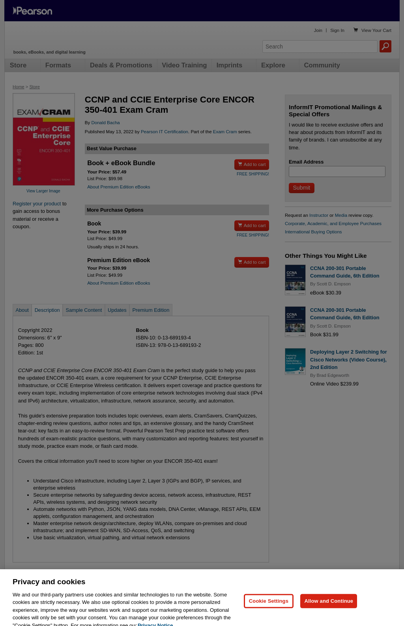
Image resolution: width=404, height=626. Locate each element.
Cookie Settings (268, 609)
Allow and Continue (328, 609)
